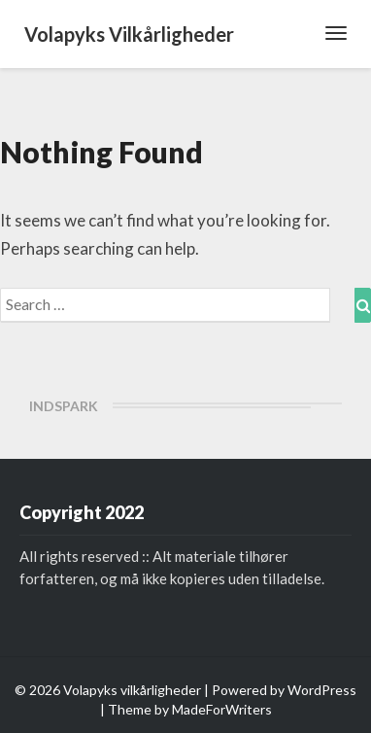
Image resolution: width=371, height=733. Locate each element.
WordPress (321, 689)
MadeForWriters (222, 709)
